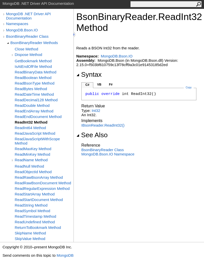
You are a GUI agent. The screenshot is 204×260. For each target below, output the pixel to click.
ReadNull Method (29, 166)
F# (111, 84)
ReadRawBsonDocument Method (43, 183)
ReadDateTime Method (34, 94)
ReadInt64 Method (30, 128)
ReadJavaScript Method (35, 133)
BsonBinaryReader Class (27, 36)
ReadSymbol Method (32, 211)
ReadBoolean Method (33, 77)
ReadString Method (31, 205)
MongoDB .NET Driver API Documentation (28, 16)
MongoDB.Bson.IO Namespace (107, 154)
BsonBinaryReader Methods (34, 43)
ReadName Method (31, 160)
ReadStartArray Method (35, 194)
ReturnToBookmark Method (38, 227)
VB (99, 84)
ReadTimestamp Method (35, 216)
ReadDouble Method (32, 105)
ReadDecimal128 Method (36, 100)
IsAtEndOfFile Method (33, 66)
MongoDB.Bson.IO (22, 30)
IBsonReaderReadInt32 (102, 125)
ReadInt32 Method (31, 122)
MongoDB (65, 255)
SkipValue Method (30, 238)
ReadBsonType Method (34, 83)
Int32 (96, 110)
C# (87, 85)
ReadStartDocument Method (39, 199)
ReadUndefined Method (35, 222)
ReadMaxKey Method (33, 149)
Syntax (89, 74)
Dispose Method (28, 54)
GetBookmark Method (33, 61)
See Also (92, 135)
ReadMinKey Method (32, 154)
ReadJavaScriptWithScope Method (37, 141)
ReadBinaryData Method (35, 72)
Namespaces (17, 24)
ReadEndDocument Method (38, 116)
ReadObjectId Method (33, 172)
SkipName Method (30, 233)
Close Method (26, 49)
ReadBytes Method (31, 89)
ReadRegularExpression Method (42, 188)
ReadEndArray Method (34, 111)
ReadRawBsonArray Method (39, 177)
